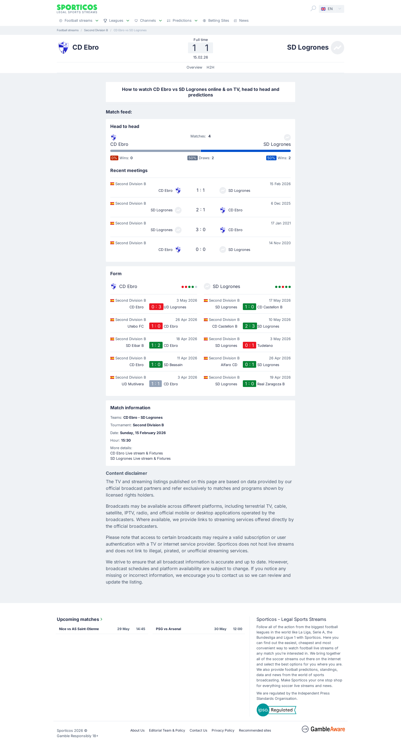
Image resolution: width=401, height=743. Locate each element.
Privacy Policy (223, 730)
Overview (194, 67)
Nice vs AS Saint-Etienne (79, 629)
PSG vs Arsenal (168, 629)
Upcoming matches (80, 619)
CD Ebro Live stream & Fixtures (136, 453)
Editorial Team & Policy (167, 730)
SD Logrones (277, 144)
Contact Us (198, 730)
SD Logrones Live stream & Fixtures (140, 458)
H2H (210, 67)
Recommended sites (255, 730)
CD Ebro (119, 144)
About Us (137, 730)
